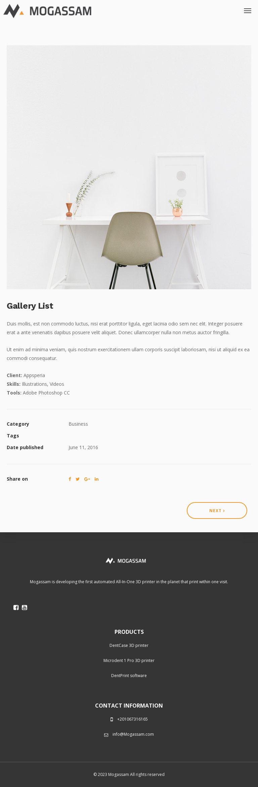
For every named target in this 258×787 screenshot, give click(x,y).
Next (217, 510)
